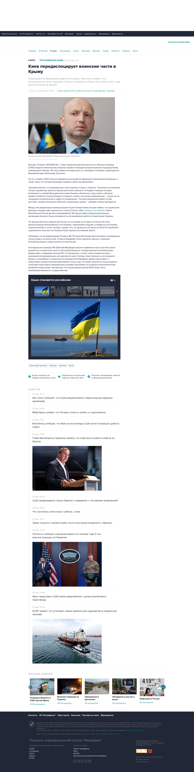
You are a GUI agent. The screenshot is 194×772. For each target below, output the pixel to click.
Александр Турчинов (38, 365)
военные (62, 365)
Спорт (76, 51)
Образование (104, 34)
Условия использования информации (149, 757)
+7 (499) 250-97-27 (113, 734)
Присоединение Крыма (51, 60)
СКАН (75, 751)
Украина (53, 365)
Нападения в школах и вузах (123, 698)
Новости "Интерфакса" (81, 749)
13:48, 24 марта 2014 (71, 60)
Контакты (32, 715)
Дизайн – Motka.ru (142, 762)
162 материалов (146, 702)
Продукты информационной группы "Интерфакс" (65, 740)
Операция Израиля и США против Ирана (40, 699)
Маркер (32, 756)
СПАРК (32, 749)
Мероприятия (117, 34)
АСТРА (31, 758)
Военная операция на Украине (68, 698)
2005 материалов (37, 704)
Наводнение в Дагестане (92, 698)
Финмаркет (69, 34)
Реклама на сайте (90, 715)
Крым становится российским (51, 280)
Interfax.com (40, 34)
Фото (135, 51)
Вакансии (75, 715)
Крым (71, 365)
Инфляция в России (150, 699)
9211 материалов (64, 703)
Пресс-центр (63, 715)
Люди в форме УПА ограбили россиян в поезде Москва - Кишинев (85, 91)
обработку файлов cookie (134, 730)
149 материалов (91, 703)
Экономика (65, 51)
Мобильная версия (9, 34)
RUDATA (76, 753)
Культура (86, 51)
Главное (32, 51)
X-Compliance (34, 751)
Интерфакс (97, 42)
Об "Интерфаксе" (27, 34)
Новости (115, 51)
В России (43, 51)
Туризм (79, 34)
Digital (106, 51)
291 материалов (119, 703)
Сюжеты (126, 51)
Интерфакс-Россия (55, 34)
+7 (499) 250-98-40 (96, 734)
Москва (96, 51)
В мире (53, 51)
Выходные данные (142, 759)
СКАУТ (31, 753)
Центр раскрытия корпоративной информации (90, 756)
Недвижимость (90, 34)
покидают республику (94, 210)
